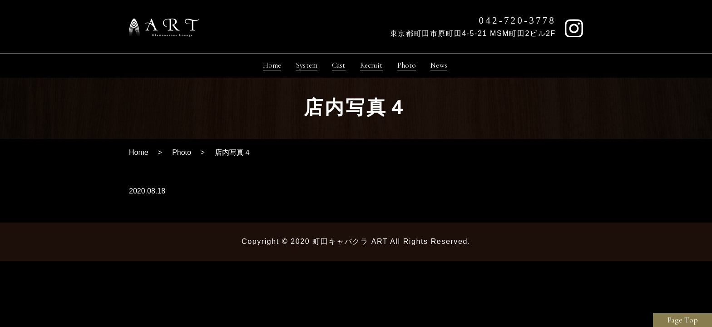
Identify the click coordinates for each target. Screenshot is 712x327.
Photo (181, 156)
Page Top (683, 320)
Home (138, 156)
